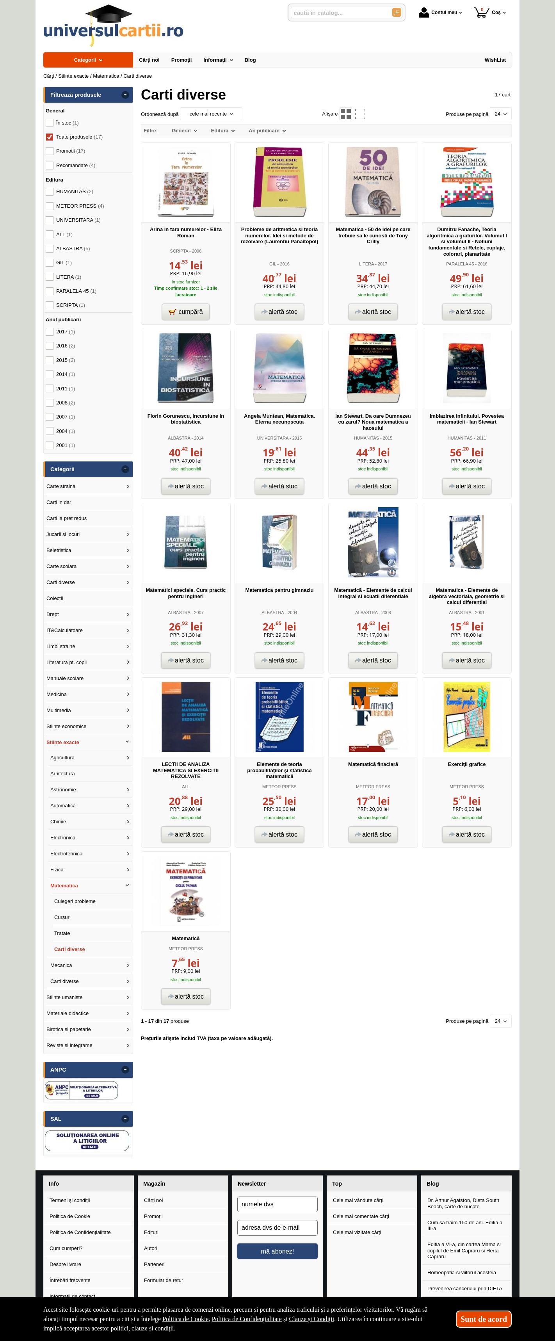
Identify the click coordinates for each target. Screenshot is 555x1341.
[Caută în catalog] (396, 12)
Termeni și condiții (70, 1200)
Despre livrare (65, 1264)
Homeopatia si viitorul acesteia (461, 1272)
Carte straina (60, 486)
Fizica (57, 870)
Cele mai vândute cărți (358, 1200)
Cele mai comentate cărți (361, 1216)
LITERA (366, 264)
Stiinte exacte (62, 742)
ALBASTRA (179, 438)
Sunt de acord (484, 1319)
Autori (150, 1248)
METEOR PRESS (279, 786)
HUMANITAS (366, 438)
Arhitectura (62, 773)
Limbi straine (60, 646)
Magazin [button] (154, 1184)
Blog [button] (433, 1184)
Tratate (62, 933)
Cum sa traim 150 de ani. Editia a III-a (464, 1226)
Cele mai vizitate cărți (357, 1232)
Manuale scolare (65, 678)
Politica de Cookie (70, 1216)
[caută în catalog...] (338, 13)
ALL (186, 786)
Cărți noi (153, 1200)
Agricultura (62, 757)
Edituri (151, 1232)
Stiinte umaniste (64, 997)
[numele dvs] (277, 1204)
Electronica (62, 838)
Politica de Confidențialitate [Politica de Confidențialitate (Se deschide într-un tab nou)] (247, 1319)
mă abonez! (277, 1251)
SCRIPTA (179, 251)
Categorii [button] (62, 469)
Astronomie (63, 789)
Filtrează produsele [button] (75, 95)
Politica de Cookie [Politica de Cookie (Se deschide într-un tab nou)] (185, 1319)
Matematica (64, 886)
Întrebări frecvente (70, 1280)
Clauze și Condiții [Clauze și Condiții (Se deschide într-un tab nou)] (311, 1319)
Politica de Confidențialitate (80, 1232)
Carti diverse (60, 582)
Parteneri (154, 1264)
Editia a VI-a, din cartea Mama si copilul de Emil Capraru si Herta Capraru (464, 1250)
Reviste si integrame (69, 1045)
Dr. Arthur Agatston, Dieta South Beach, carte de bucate (463, 1203)
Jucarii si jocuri (63, 534)
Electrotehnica (66, 854)
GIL (272, 264)
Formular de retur (163, 1280)
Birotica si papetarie (68, 1029)
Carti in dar (58, 502)
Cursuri (62, 917)
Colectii (54, 598)
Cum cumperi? (66, 1248)
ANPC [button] (58, 1070)
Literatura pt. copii (66, 662)
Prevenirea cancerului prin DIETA (464, 1288)
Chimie (58, 822)
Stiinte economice (66, 726)
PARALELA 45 (460, 264)
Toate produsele (79, 137)
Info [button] (54, 1184)
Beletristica (58, 550)
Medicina (56, 694)
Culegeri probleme (75, 901)
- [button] (125, 95)
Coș (487, 12)
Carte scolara (61, 566)
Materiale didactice (67, 1013)
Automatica (63, 806)
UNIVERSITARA (272, 438)
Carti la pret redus (66, 518)
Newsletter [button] (252, 1184)
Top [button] (337, 1184)
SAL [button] (56, 1119)
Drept (52, 614)
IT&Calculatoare (64, 630)
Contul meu (438, 12)
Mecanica (61, 965)
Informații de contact (72, 1296)
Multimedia (58, 710)
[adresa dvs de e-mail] (277, 1228)
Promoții (153, 1216)
